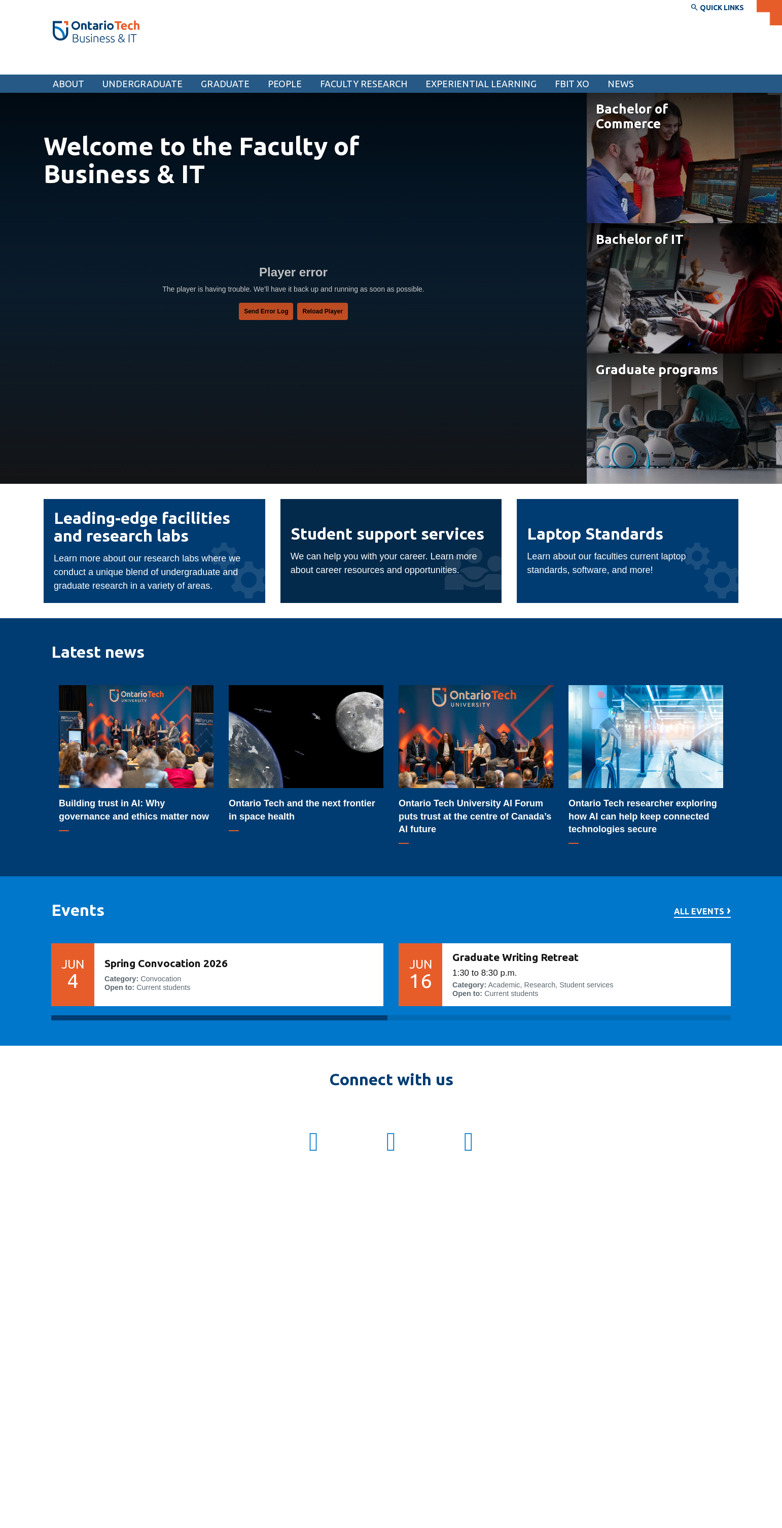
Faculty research (363, 84)
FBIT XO (572, 84)
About (68, 84)
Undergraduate (142, 84)
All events (699, 911)
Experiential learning (481, 84)
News (621, 84)
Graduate (225, 84)
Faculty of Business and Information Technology (164, 64)
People (285, 84)
